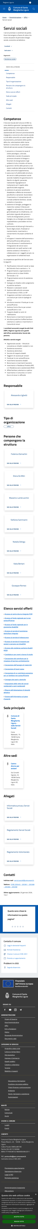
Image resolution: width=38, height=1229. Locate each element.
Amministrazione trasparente (15, 1187)
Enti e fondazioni (10, 1029)
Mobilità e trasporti (11, 1071)
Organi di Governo (11, 1019)
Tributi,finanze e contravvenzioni (19, 1087)
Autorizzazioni (13, 1097)
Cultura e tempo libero (12, 1051)
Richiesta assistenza (12, 1178)
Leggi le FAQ (9, 1174)
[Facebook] (5, 1010)
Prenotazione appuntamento (14, 1168)
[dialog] (19, 1210)
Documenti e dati (10, 1038)
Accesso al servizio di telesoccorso (17, 637)
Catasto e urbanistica (12, 1064)
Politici (7, 1032)
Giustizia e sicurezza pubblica (18, 1084)
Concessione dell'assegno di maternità (18, 665)
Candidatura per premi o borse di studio (19, 654)
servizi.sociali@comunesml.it (24, 880)
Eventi (7, 1128)
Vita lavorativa (10, 1055)
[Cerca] (34, 9)
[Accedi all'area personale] (30, 2)
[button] (19, 1226)
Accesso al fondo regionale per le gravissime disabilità (16, 625)
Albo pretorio (9, 1191)
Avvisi (7, 1116)
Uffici (26, 17)
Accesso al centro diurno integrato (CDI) (18, 614)
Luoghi (7, 1125)
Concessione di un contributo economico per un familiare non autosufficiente (18, 674)
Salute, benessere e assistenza (18, 1094)
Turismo (7, 1068)
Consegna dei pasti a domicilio (15, 679)
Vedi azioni (8, 50)
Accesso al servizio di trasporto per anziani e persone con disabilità (16, 642)
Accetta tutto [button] (19, 1217)
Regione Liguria (8, 2)
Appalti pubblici (10, 1061)
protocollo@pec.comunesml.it (15, 1156)
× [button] (35, 1194)
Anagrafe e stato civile (12, 1048)
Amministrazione (15, 17)
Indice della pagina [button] (13, 67)
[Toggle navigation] (4, 8)
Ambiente (11, 1090)
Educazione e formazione (16, 1081)
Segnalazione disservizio (13, 1171)
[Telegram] (21, 1010)
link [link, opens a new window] (18, 1212)
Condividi (8, 46)
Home (4, 17)
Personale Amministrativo (14, 1035)
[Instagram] (15, 1010)
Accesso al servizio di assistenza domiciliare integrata (15, 632)
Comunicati (8, 1113)
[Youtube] (10, 1010)
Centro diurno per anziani (15, 766)
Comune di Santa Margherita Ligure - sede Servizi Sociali (15, 722)
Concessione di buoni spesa (14, 669)
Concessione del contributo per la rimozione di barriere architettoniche (16, 659)
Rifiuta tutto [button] (19, 1221)
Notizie (7, 1109)
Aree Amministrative (12, 1022)
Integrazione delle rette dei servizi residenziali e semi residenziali (16, 684)
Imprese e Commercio (12, 1058)
